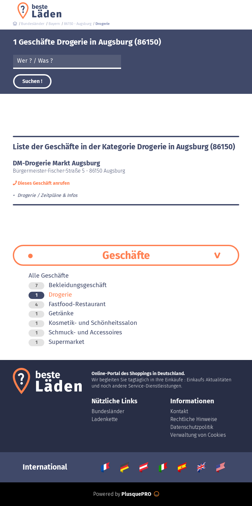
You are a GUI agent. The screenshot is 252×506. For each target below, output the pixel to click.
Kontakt (179, 411)
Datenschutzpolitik (191, 427)
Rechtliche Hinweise (193, 419)
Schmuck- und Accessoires (75, 332)
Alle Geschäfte (49, 275)
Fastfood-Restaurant (67, 304)
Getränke (51, 313)
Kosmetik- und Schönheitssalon (83, 323)
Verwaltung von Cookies (198, 435)
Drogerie (50, 294)
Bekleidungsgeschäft (68, 285)
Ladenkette (105, 419)
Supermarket (56, 342)
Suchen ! (32, 81)
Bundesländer (108, 411)
